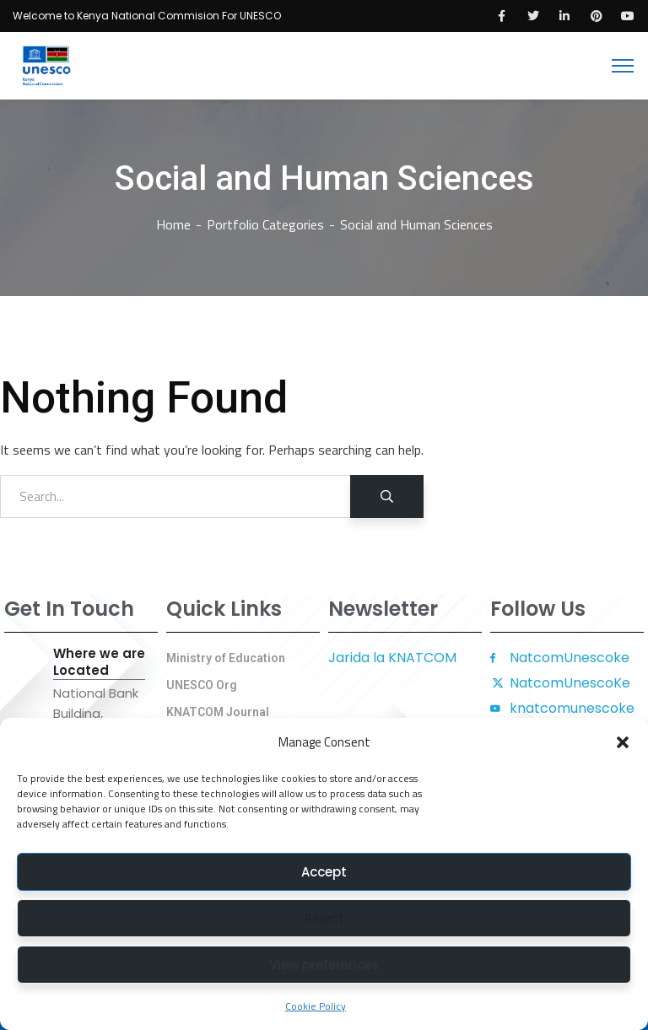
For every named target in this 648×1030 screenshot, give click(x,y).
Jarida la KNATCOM (392, 657)
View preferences (324, 964)
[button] (622, 742)
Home (173, 224)
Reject (324, 918)
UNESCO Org (201, 685)
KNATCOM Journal (217, 712)
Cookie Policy (315, 1006)
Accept (324, 872)
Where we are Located (99, 662)
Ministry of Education (225, 658)
